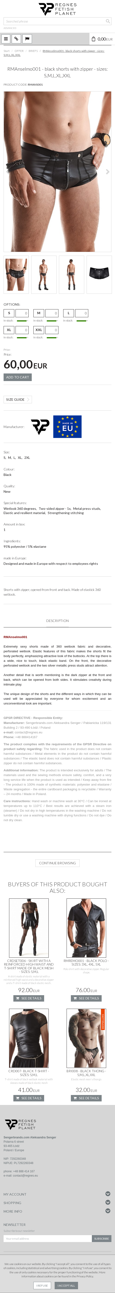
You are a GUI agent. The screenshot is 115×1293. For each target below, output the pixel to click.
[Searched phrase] (57, 21)
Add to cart (17, 377)
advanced (10, 28)
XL (9, 330)
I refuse (42, 1285)
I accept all (66, 1285)
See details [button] (29, 998)
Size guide (15, 399)
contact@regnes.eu (25, 1176)
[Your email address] (48, 1238)
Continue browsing (57, 863)
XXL (39, 330)
